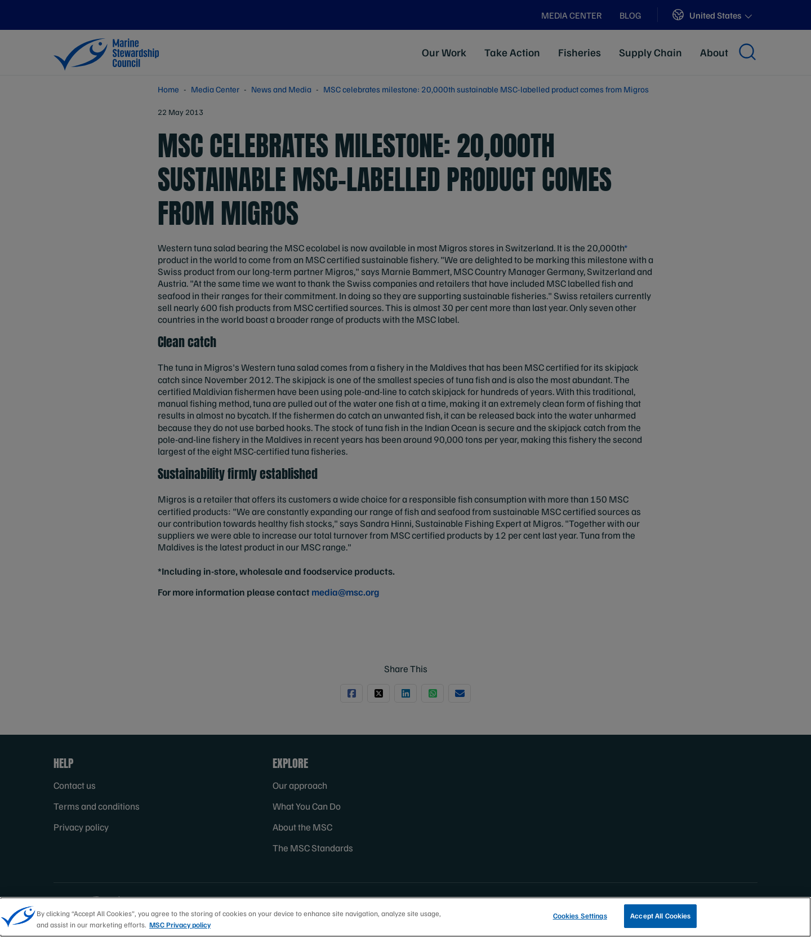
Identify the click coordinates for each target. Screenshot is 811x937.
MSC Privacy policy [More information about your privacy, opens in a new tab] (180, 926)
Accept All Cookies (660, 918)
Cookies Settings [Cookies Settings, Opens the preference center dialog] (580, 918)
